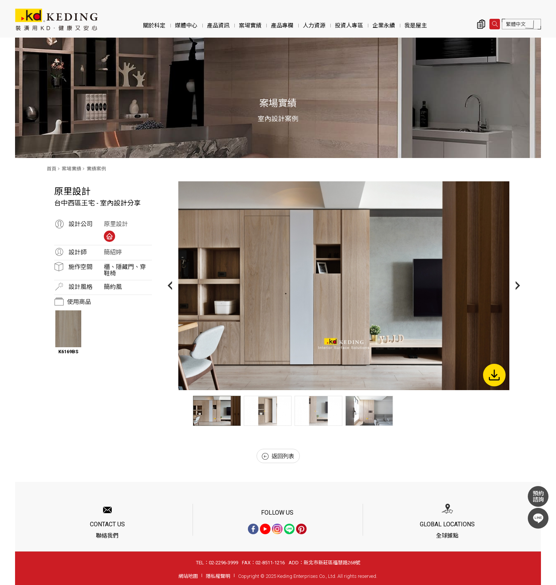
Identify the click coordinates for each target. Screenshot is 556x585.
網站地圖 (188, 576)
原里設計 (116, 224)
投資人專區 (349, 25)
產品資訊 (218, 25)
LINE (538, 518)
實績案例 (96, 169)
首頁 (51, 169)
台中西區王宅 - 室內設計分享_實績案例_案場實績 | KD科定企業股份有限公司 (56, 19)
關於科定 (154, 25)
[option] (343, 285)
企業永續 (383, 25)
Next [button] (517, 285)
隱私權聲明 (218, 576)
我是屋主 (415, 25)
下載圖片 (494, 375)
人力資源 (314, 25)
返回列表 (278, 456)
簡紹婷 (113, 252)
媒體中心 (186, 25)
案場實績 (250, 25)
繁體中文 (516, 24)
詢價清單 (481, 24)
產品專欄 (282, 25)
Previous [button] (169, 285)
